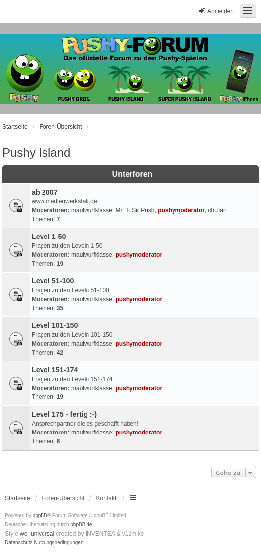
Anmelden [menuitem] (216, 11)
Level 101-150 (55, 325)
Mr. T (122, 210)
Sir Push (143, 210)
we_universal (37, 533)
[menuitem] (19, 542)
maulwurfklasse (91, 210)
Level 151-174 (55, 370)
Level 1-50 (49, 236)
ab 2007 (45, 192)
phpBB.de (81, 524)
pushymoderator (181, 210)
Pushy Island (36, 152)
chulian (217, 210)
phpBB (40, 515)
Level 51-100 (53, 281)
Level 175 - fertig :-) (64, 414)
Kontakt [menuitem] (106, 498)
